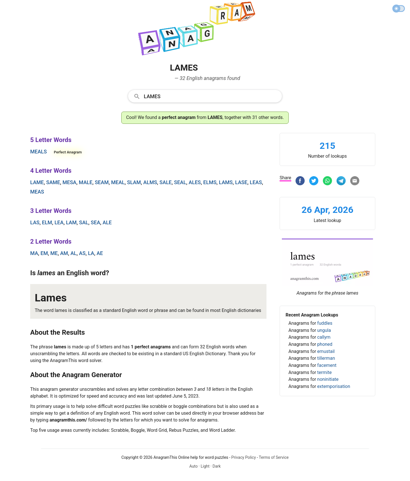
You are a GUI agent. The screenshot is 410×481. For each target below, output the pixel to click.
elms (210, 182)
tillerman (326, 358)
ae (100, 253)
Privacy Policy (243, 457)
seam (102, 182)
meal (118, 182)
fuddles (324, 323)
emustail (326, 351)
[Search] (211, 96)
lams (226, 182)
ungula (324, 330)
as (82, 253)
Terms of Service (274, 457)
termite (324, 372)
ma (34, 253)
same (53, 182)
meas (37, 192)
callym (323, 337)
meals (38, 152)
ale (107, 222)
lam (71, 222)
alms (150, 182)
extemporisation (333, 386)
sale (165, 182)
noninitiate (328, 379)
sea (95, 222)
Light (205, 466)
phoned (324, 344)
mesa (69, 182)
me (54, 253)
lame (37, 182)
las (35, 222)
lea (58, 222)
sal (84, 222)
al (73, 253)
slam (134, 182)
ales (195, 182)
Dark (216, 466)
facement (327, 365)
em (44, 253)
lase (241, 182)
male (86, 182)
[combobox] (205, 96)
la (91, 253)
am (64, 253)
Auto (193, 466)
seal (180, 182)
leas (256, 182)
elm (47, 222)
